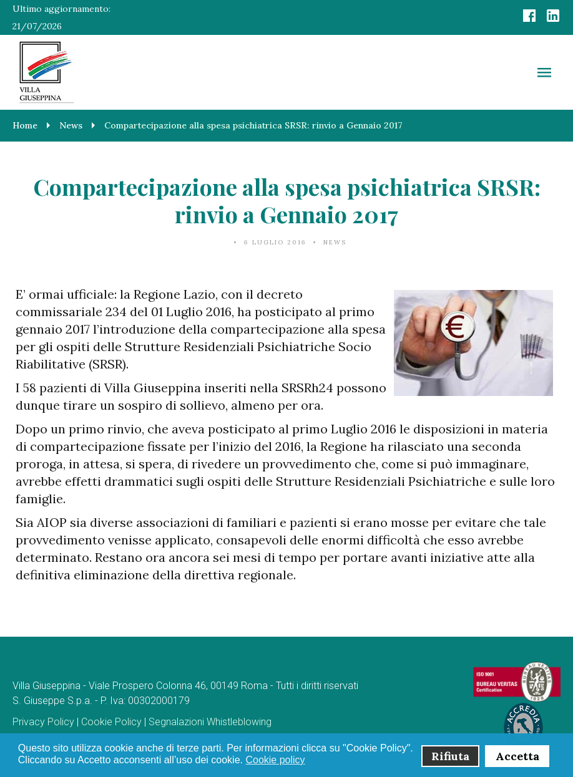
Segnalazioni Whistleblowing (210, 722)
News (334, 242)
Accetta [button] (517, 756)
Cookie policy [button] (275, 760)
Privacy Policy (43, 722)
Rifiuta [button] (450, 756)
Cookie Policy (111, 722)
